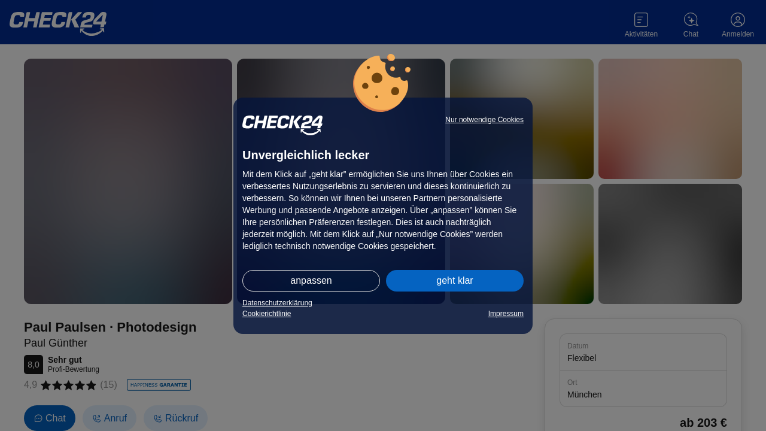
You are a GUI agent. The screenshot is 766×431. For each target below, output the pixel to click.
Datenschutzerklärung (277, 303)
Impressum (506, 313)
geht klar (454, 280)
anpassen (311, 280)
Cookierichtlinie (266, 313)
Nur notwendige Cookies (484, 120)
